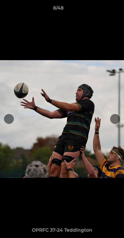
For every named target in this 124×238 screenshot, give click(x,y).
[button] (100, 10)
